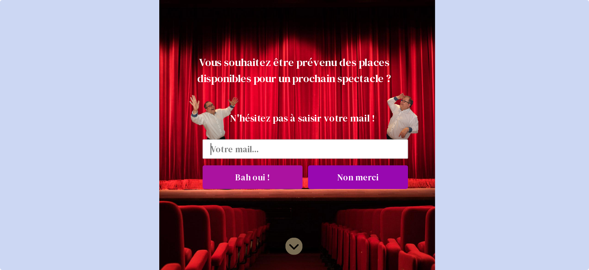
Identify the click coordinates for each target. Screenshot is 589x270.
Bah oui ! (252, 177)
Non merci (357, 177)
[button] (294, 70)
